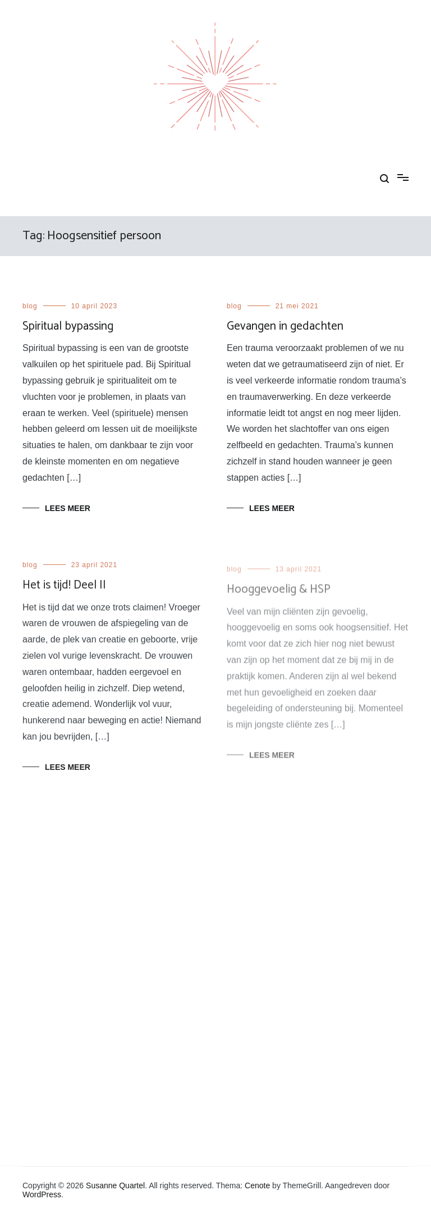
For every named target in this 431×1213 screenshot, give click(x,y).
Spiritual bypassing (67, 326)
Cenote (257, 1185)
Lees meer (67, 508)
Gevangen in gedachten (285, 326)
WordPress (41, 1194)
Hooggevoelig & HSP (279, 594)
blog (30, 306)
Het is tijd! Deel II (64, 586)
